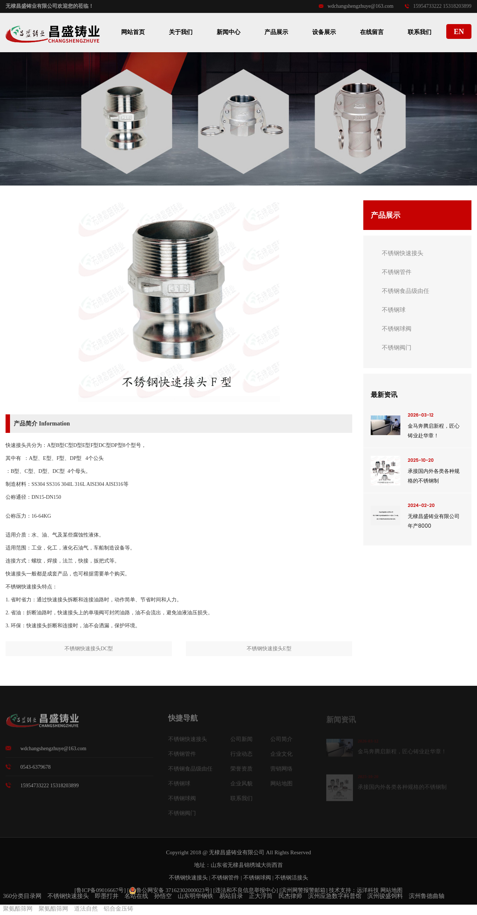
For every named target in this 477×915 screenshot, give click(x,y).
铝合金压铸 (118, 908)
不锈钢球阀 (396, 328)
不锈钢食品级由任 (405, 291)
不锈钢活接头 (291, 878)
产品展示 (276, 32)
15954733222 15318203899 (438, 6)
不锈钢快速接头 (402, 253)
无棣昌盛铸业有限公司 (236, 852)
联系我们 (419, 32)
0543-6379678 (35, 770)
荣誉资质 (241, 771)
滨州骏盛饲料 (385, 896)
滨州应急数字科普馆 (334, 896)
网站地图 (281, 786)
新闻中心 (228, 32)
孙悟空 (163, 896)
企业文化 (281, 756)
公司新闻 (241, 742)
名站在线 (136, 896)
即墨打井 (107, 896)
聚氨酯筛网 (18, 908)
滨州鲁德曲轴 (426, 896)
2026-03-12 (420, 415)
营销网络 (281, 771)
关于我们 (181, 32)
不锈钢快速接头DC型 (88, 648)
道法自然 (86, 908)
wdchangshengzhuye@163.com (356, 6)
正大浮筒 (261, 896)
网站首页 (133, 32)
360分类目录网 (22, 896)
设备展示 (324, 32)
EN (459, 31)
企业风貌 (241, 786)
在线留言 (372, 32)
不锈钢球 (394, 310)
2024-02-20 (421, 505)
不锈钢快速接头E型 (269, 648)
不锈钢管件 (396, 272)
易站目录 (231, 896)
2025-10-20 (421, 460)
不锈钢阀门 (396, 347)
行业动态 (241, 756)
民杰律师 (290, 896)
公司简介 (281, 742)
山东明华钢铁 (195, 896)
